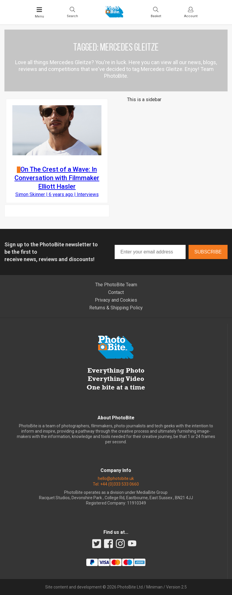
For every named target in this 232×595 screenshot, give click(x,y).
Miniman (154, 587)
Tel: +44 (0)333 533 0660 (116, 484)
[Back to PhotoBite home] (114, 15)
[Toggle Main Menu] (39, 12)
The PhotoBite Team (116, 284)
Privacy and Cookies (116, 300)
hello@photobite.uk (116, 478)
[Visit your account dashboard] (190, 12)
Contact (116, 292)
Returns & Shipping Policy (116, 308)
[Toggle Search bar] (72, 12)
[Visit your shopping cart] (156, 12)
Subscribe (208, 251)
